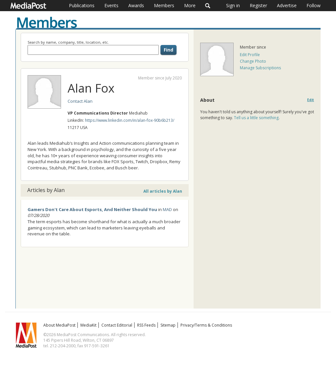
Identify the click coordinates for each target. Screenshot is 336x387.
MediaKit (88, 325)
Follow (313, 5)
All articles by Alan (162, 191)
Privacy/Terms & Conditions (206, 325)
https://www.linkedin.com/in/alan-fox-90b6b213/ (129, 120)
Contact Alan (80, 101)
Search (207, 5)
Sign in (233, 5)
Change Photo (253, 61)
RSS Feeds (146, 325)
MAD (167, 209)
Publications (81, 5)
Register (258, 5)
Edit (310, 100)
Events (111, 5)
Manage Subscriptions (260, 68)
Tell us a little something (256, 117)
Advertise (287, 5)
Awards (136, 5)
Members (164, 5)
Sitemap (168, 325)
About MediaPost (59, 325)
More (190, 5)
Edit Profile (250, 54)
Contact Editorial (116, 325)
